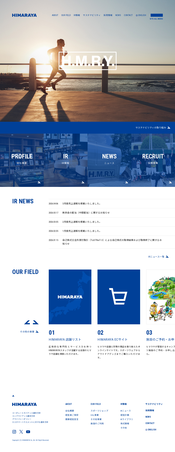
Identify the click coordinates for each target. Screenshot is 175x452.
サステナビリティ (92, 15)
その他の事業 (27, 334)
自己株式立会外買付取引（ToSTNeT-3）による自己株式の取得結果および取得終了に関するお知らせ (105, 243)
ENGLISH (141, 15)
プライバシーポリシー (21, 419)
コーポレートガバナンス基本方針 (26, 413)
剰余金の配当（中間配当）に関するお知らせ (79, 215)
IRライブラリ (126, 419)
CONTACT (128, 15)
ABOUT (55, 15)
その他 (123, 428)
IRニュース (125, 411)
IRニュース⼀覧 (156, 259)
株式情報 (124, 423)
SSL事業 (94, 415)
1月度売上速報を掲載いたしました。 (75, 233)
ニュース (109, 149)
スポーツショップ (99, 411)
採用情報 (108, 15)
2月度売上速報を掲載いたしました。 (75, 224)
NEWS (118, 15)
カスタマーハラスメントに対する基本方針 (30, 422)
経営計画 (124, 415)
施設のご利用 (97, 423)
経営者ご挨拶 (71, 415)
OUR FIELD (66, 15)
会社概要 (22, 149)
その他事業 (95, 419)
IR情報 (77, 15)
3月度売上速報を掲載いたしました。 (75, 206)
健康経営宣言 (71, 419)
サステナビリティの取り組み (151, 127)
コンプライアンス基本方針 (23, 416)
